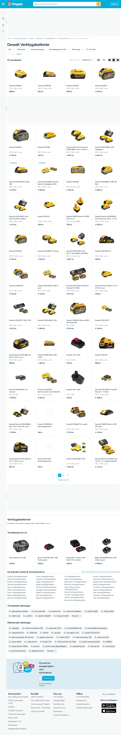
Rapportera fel (63, 480)
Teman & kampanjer (16, 704)
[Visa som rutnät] (109, 60)
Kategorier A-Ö (14, 711)
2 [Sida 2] (63, 475)
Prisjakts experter (15, 700)
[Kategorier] (3, 4)
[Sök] (98, 4)
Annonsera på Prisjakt (40, 694)
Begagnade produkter (17, 718)
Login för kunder (37, 701)
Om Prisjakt (58, 687)
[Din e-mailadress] (54, 668)
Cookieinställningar (84, 698)
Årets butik (13, 708)
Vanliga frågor (59, 690)
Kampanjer (12, 715)
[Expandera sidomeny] (3, 12)
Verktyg (30, 38)
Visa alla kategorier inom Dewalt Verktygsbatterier (100, 572)
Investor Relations (61, 705)
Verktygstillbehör (50, 38)
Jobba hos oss (59, 698)
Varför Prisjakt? (37, 687)
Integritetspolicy (83, 694)
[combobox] (64, 4)
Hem (9, 38)
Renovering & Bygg (19, 38)
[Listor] (3, 18)
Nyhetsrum (58, 701)
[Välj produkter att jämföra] (98, 60)
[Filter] (3, 31)
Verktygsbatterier (64, 38)
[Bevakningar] (3, 25)
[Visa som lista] (114, 60)
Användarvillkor (82, 687)
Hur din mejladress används (48, 674)
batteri (47, 523)
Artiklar (11, 697)
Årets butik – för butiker (41, 698)
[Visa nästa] (67, 475)
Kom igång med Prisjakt (18, 687)
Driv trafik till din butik (40, 690)
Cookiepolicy (81, 690)
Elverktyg (39, 38)
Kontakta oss (59, 694)
